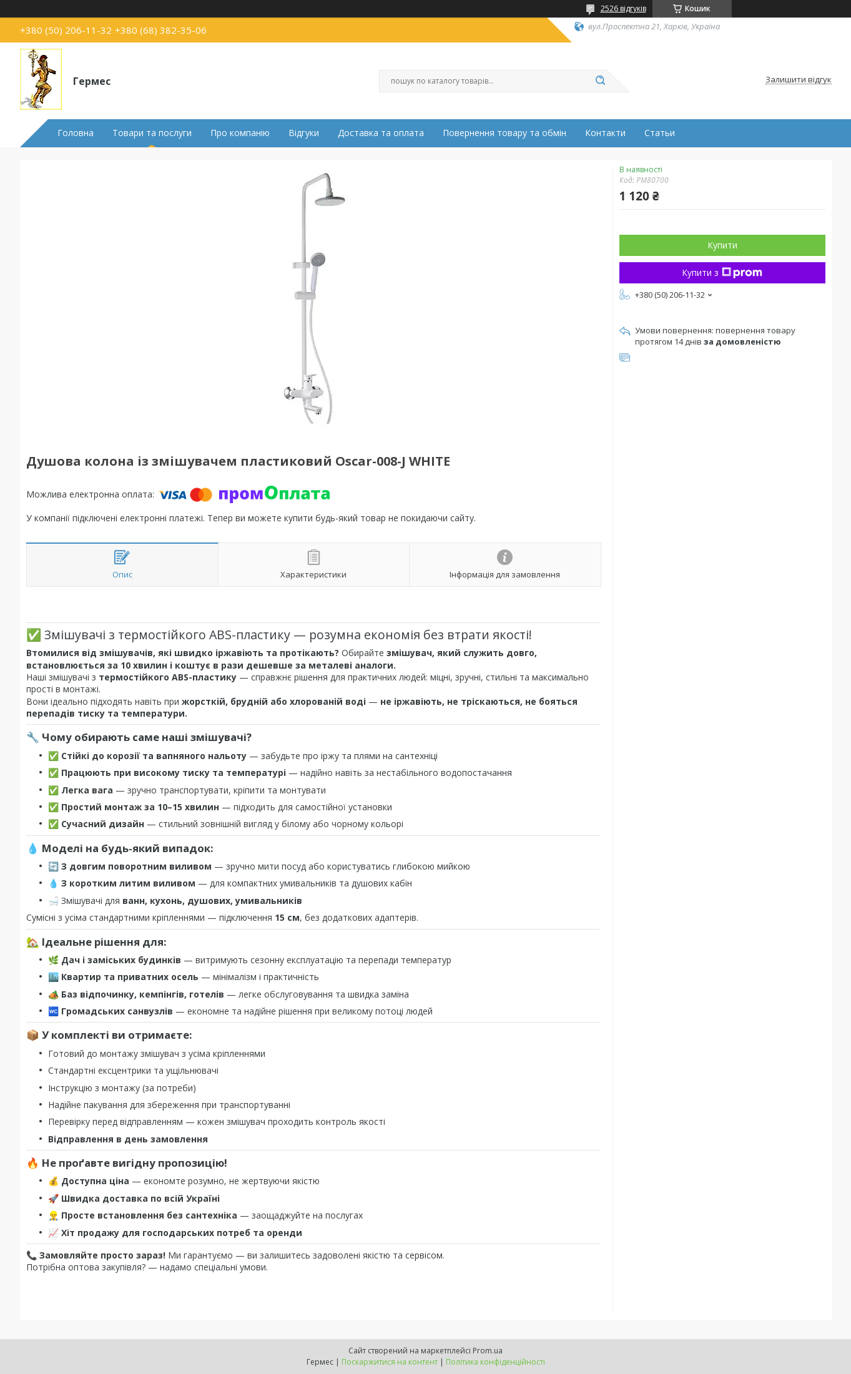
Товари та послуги (152, 133)
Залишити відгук (798, 80)
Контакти (605, 133)
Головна (75, 133)
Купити (722, 245)
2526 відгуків (623, 8)
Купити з (722, 272)
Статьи (659, 133)
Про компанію (240, 133)
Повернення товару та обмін (504, 133)
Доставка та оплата (381, 133)
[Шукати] (600, 81)
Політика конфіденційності (495, 1362)
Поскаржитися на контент (390, 1362)
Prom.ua (488, 1350)
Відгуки (303, 133)
